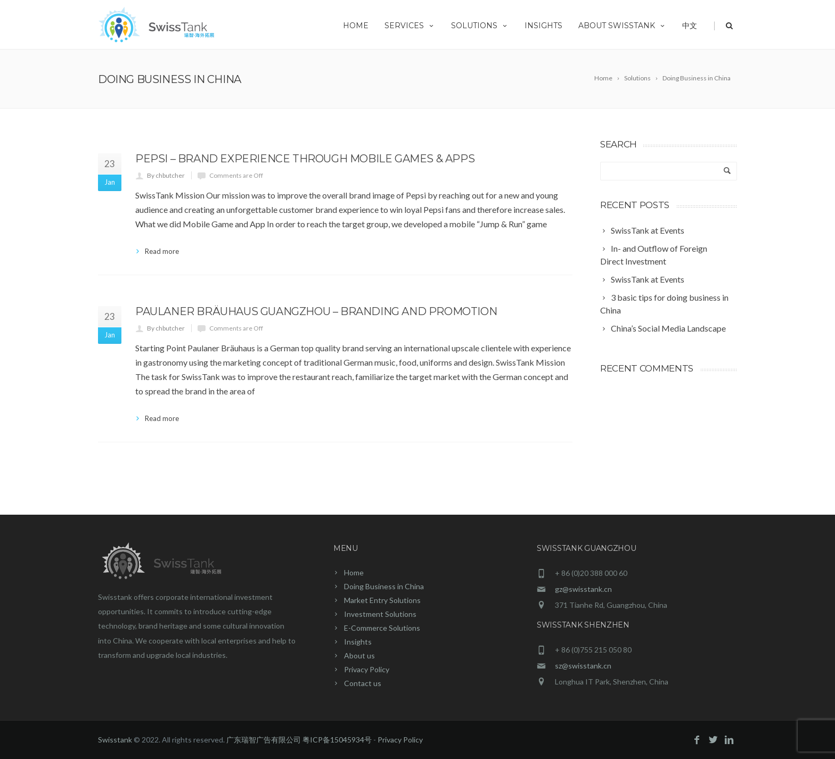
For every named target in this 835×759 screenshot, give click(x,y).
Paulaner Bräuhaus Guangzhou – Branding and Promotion (316, 311)
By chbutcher (166, 175)
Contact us (362, 683)
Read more (162, 251)
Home (356, 25)
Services (409, 25)
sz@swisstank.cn (583, 665)
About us (359, 655)
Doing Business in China (384, 586)
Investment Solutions (380, 613)
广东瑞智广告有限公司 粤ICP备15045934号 (299, 739)
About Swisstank (622, 25)
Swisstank (115, 739)
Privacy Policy (366, 669)
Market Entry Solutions (382, 600)
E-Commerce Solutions (382, 627)
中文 (689, 25)
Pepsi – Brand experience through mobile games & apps (304, 158)
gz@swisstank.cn (583, 588)
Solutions (480, 25)
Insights (543, 25)
